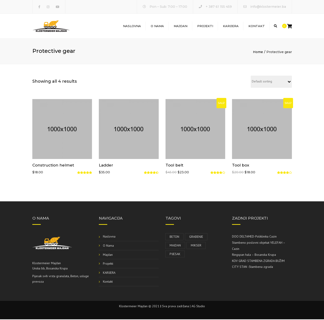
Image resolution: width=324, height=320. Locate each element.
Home (258, 53)
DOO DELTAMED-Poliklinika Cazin (254, 237)
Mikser (196, 246)
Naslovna (132, 26)
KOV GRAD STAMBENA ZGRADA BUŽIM (258, 261)
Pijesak (175, 254)
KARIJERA (231, 26)
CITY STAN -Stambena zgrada (252, 267)
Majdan (180, 26)
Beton (174, 237)
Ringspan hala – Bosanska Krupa (254, 255)
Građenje (196, 237)
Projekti (205, 26)
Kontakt (256, 26)
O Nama (157, 26)
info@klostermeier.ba (268, 7)
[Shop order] (271, 82)
